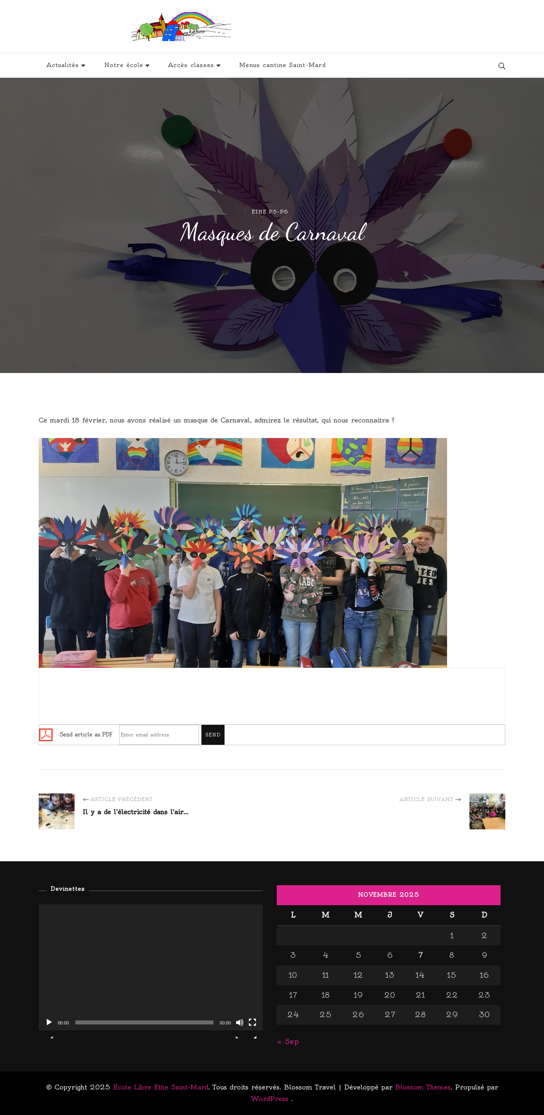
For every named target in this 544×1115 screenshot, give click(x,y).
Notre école (123, 65)
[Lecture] (49, 1028)
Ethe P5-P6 (270, 212)
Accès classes (191, 65)
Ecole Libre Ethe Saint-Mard (326, 26)
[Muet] (240, 1028)
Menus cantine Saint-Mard (282, 65)
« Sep (288, 1041)
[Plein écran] (252, 1028)
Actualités (63, 65)
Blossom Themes (423, 1087)
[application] (151, 967)
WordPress (269, 1099)
